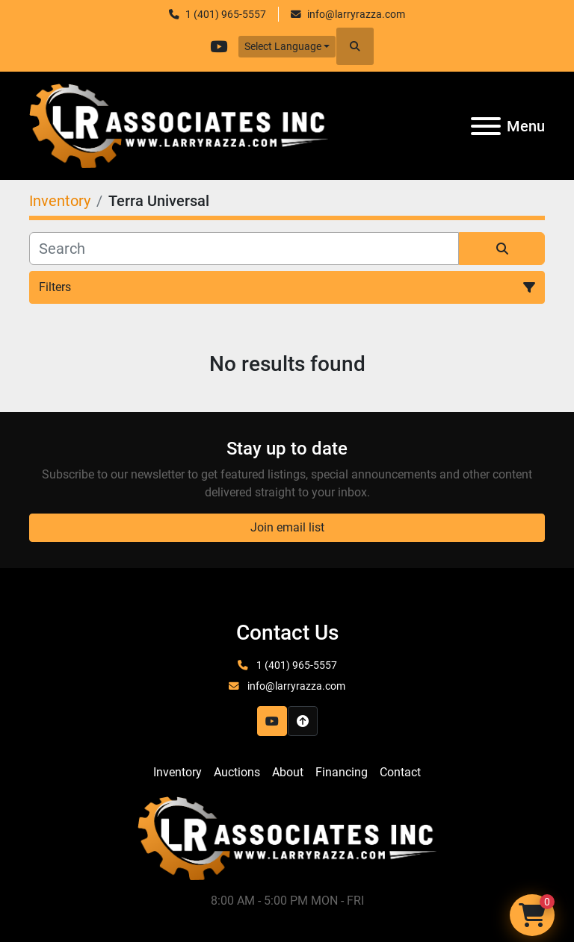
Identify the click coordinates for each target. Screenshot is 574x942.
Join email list (287, 527)
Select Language (282, 46)
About (287, 772)
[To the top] (303, 721)
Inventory (177, 772)
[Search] (244, 248)
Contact (400, 772)
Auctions (237, 772)
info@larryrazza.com (356, 14)
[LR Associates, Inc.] (287, 837)
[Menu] (486, 126)
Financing (341, 772)
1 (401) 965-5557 (225, 14)
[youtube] (219, 46)
